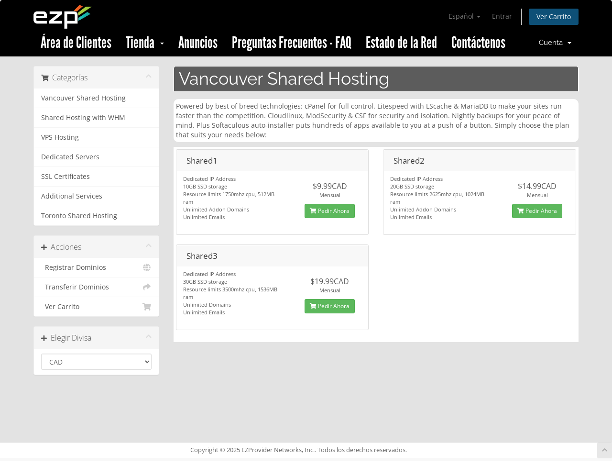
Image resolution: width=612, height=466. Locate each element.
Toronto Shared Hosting (79, 215)
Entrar (502, 16)
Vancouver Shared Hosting (83, 98)
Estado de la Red (401, 42)
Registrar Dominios (96, 267)
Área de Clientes (76, 42)
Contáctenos (478, 42)
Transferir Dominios (96, 287)
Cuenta (555, 42)
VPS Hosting (60, 137)
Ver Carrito (553, 16)
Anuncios (198, 42)
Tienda (145, 42)
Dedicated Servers (70, 157)
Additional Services (71, 196)
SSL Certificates (65, 176)
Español (464, 16)
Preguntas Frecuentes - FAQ (291, 42)
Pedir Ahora (330, 211)
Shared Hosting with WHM (83, 117)
